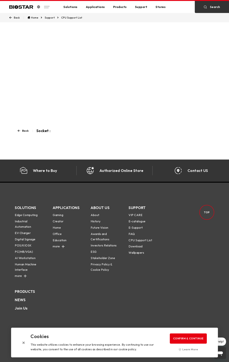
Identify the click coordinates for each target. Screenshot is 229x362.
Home (57, 227)
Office (57, 234)
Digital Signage (25, 239)
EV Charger (23, 233)
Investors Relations (104, 245)
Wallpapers (136, 252)
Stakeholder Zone (103, 258)
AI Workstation (25, 258)
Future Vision (99, 227)
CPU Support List (140, 240)
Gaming (58, 215)
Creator (58, 221)
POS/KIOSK (23, 245)
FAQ (132, 234)
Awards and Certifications (100, 236)
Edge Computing (26, 215)
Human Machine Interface (25, 267)
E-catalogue (137, 221)
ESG (94, 252)
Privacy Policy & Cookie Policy (101, 267)
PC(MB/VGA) (24, 252)
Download (135, 246)
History (96, 221)
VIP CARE (135, 215)
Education (60, 240)
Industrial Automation (23, 223)
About (95, 215)
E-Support (136, 227)
